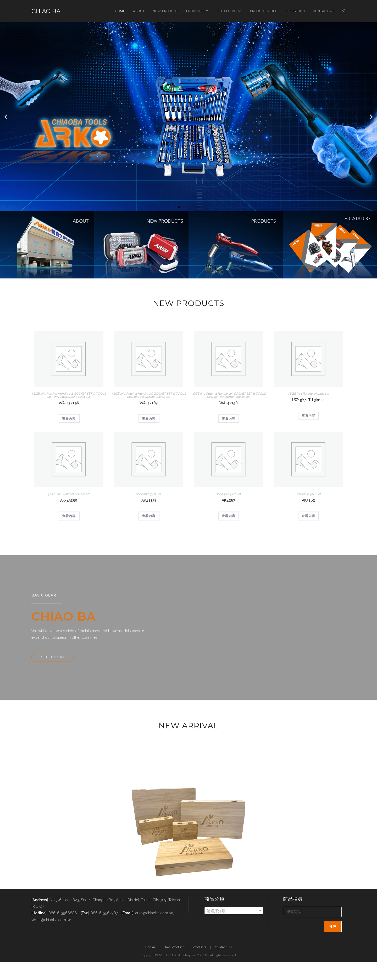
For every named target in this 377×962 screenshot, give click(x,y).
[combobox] (233, 910)
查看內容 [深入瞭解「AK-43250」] (69, 516)
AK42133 (148, 500)
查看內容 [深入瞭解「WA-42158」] (228, 419)
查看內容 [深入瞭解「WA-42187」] (149, 419)
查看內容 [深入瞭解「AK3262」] (308, 516)
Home (150, 947)
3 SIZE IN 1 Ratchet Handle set (52, 393)
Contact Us (223, 947)
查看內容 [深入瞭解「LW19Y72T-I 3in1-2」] (308, 415)
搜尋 (332, 926)
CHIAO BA (45, 11)
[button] (6, 117)
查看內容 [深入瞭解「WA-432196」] (69, 419)
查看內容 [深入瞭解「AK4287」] (228, 516)
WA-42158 (228, 403)
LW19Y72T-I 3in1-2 (308, 400)
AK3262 (308, 500)
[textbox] (234, 911)
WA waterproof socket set (72, 397)
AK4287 (228, 500)
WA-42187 (149, 403)
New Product (173, 947)
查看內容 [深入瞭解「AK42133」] (149, 516)
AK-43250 (68, 500)
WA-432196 (69, 403)
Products (199, 947)
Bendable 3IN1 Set (148, 494)
